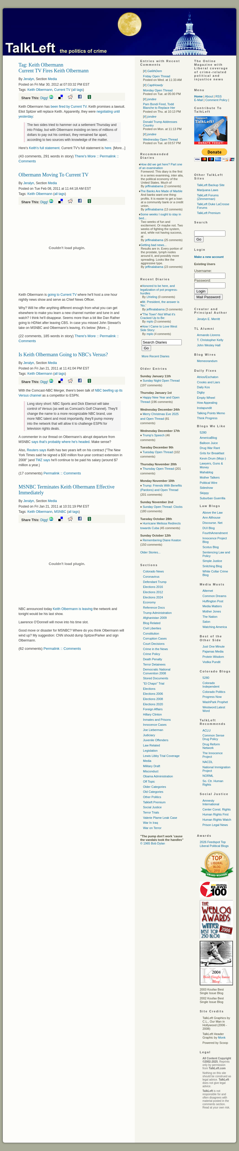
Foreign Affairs (153, 709)
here (108, 148)
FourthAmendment (215, 533)
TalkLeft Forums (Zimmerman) (208, 197)
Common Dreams (214, 596)
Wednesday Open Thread (160, 139)
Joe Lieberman (153, 730)
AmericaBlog (208, 437)
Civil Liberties (152, 628)
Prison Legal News (215, 825)
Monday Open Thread (158, 90)
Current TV (62, 90)
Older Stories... (150, 552)
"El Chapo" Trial (153, 683)
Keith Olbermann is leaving (73, 609)
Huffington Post (212, 601)
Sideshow (206, 487)
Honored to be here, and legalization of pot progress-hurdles (159, 289)
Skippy (204, 493)
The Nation (209, 616)
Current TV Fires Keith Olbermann (54, 70)
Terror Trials (151, 812)
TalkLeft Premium (208, 213)
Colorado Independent (210, 684)
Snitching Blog (212, 566)
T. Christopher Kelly (210, 340)
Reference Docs (154, 607)
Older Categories (154, 786)
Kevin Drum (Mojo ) (213, 458)
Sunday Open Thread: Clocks (163, 506)
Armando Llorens (208, 335)
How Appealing (207, 402)
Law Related (151, 745)
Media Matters (212, 606)
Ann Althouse (211, 517)
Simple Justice (212, 561)
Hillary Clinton (152, 714)
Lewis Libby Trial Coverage (161, 755)
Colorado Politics (213, 691)
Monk (221, 1037)
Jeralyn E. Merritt (208, 319)
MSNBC (60, 512)
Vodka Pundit (211, 662)
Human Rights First (215, 814)
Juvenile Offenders (155, 740)
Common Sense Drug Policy (213, 737)
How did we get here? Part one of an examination (160, 166)
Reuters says (36, 450)
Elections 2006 (153, 693)
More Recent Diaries (155, 356)
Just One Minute (213, 646)
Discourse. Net (212, 522)
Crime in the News (155, 649)
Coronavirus (151, 576)
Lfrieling (152, 297)
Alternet (207, 590)
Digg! (44, 98)
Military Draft (151, 766)
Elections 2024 (153, 597)
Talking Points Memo (211, 413)
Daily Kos (203, 387)
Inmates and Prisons (157, 719)
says (42, 460)
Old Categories (153, 791)
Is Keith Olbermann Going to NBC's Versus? (63, 354)
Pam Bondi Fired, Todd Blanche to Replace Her (159, 105)
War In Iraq (150, 822)
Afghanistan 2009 (155, 617)
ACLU (206, 730)
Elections (149, 688)
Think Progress (207, 418)
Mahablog (206, 472)
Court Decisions (154, 643)
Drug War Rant (210, 448)
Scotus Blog (210, 547)
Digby (201, 392)
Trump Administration (157, 612)
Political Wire (208, 482)
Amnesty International (210, 802)
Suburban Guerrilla (212, 498)
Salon (206, 621)
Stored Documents (155, 678)
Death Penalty (152, 659)
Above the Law (212, 512)
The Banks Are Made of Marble (162, 191)
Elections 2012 (153, 592)
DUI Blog (208, 528)
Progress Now (212, 696)
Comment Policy (216, 100)
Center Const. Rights (216, 809)
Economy (149, 602)
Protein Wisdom (213, 656)
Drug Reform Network (211, 746)
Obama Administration (158, 776)
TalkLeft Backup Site (211, 185)
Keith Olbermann (39, 90)
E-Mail (198, 100)
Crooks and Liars (208, 382)
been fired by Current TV (69, 107)
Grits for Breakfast (212, 453)
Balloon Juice (209, 443)
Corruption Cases (155, 638)
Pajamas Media (213, 651)
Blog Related (151, 623)
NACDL (207, 762)
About (209, 96)
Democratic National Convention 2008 (156, 671)
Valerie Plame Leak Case (160, 817)
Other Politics (152, 797)
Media (52, 79)
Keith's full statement (44, 148)
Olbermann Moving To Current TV (54, 175)
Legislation (150, 750)
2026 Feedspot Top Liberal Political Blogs (214, 843)
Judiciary (149, 735)
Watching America (214, 627)
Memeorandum (207, 361)
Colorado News (153, 571)
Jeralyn (28, 79)
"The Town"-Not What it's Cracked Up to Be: (157, 316)
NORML (208, 775)
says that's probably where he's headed (61, 442)
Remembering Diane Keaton (162, 540)
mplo (150, 321)
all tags (77, 90)
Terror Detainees (154, 664)
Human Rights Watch (216, 819)
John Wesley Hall (208, 345)
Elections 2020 (153, 704)
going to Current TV (62, 295)
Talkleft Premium (154, 802)
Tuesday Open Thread (157, 452)
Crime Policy (151, 654)
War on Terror (152, 828)
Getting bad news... (154, 245)
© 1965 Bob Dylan (152, 843)
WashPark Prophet (215, 702)
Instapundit (204, 408)
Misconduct (151, 771)
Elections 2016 (153, 586)
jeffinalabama (154, 186)
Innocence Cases (155, 724)
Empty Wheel (206, 397)
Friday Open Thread (156, 76)
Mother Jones (211, 611)
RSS (218, 96)
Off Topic (149, 781)
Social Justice (152, 807)
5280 (203, 432)
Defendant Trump (155, 582)
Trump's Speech (153, 435)
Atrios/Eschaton (207, 377)
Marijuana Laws (207, 190)
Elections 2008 (153, 699)
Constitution (151, 633)
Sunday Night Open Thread (161, 380)
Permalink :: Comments (62, 473)
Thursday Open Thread (158, 468)
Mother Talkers (210, 477)
